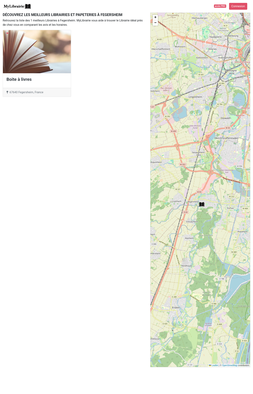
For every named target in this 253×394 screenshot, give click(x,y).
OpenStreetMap (229, 365)
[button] (202, 204)
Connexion (238, 6)
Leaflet (213, 365)
